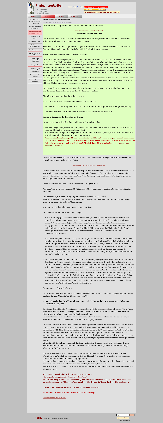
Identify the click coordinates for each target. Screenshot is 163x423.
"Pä (89, 165)
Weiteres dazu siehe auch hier (54, 398)
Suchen (132, 415)
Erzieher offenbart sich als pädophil (89, 31)
